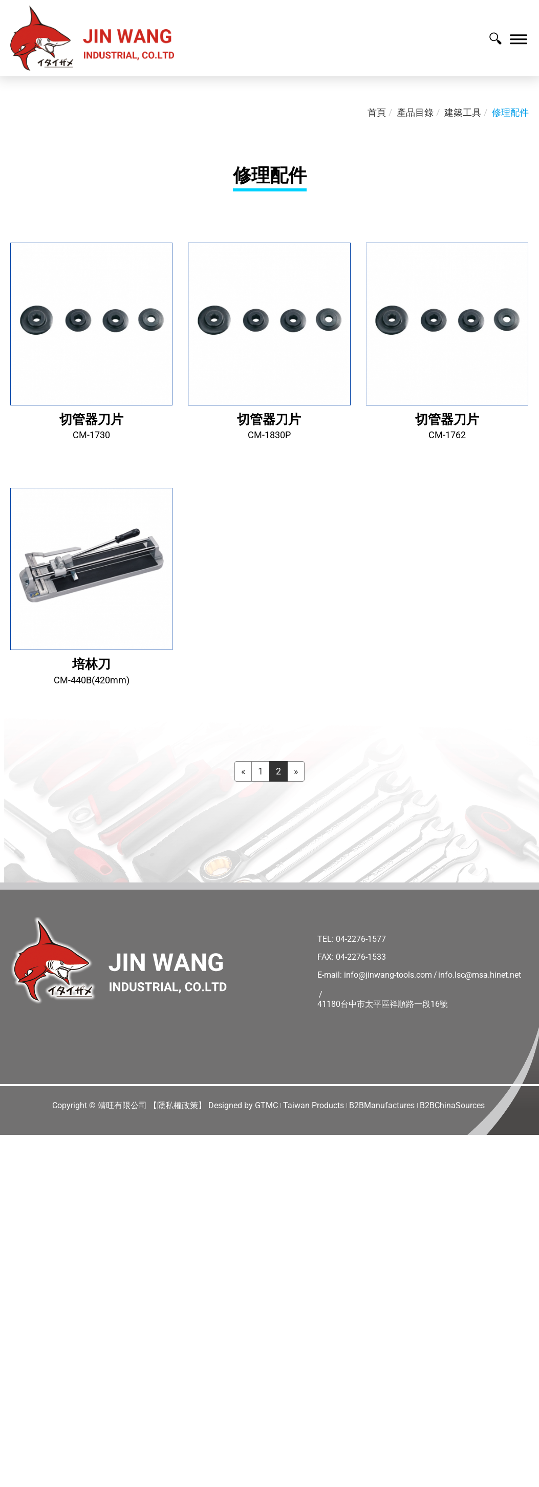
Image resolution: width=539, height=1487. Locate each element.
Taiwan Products (313, 1105)
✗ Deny (15, 1180)
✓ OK (327, 1480)
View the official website (103, 1272)
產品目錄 (415, 112)
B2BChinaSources (452, 1105)
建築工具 (462, 112)
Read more (26, 1272)
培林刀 (91, 664)
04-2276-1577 (361, 939)
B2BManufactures (382, 1105)
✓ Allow (16, 1167)
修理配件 (510, 112)
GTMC (266, 1105)
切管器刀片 (91, 419)
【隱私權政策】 (177, 1105)
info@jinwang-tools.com (388, 975)
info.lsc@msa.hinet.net (479, 975)
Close (11, 1141)
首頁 (377, 112)
